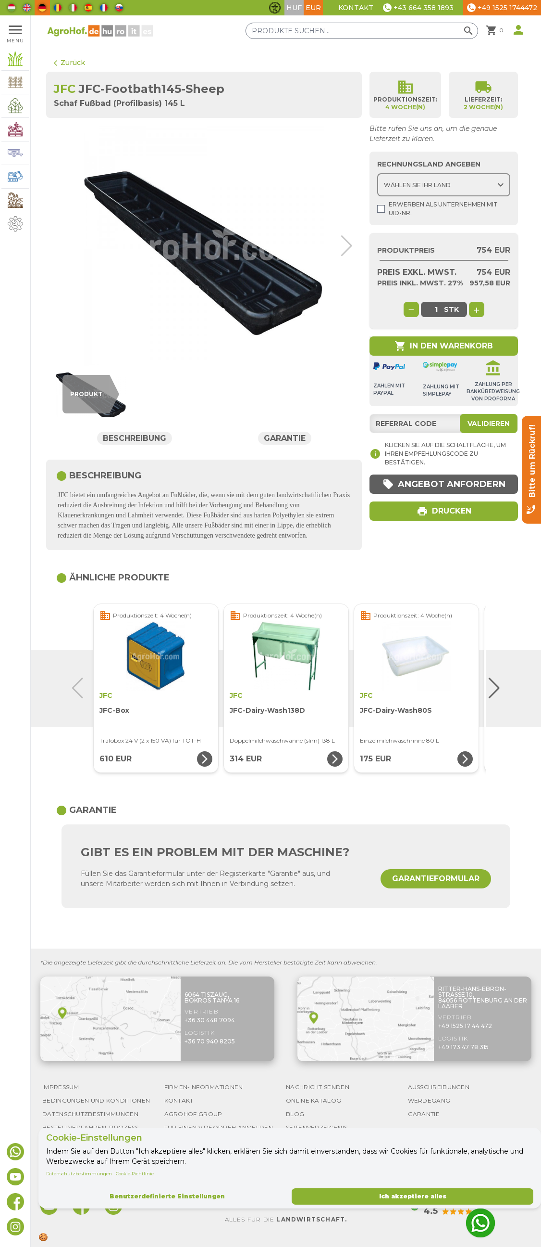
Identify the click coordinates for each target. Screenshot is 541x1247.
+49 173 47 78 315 (463, 1047)
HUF (294, 7)
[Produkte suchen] (362, 31)
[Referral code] (443, 423)
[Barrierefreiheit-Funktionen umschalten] (275, 7)
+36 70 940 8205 (209, 1041)
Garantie (285, 438)
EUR (313, 7)
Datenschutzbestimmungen (79, 1173)
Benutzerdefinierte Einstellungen (167, 1196)
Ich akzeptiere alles (412, 1196)
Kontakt (355, 7)
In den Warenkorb (443, 346)
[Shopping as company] (381, 209)
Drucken (444, 511)
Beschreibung (134, 438)
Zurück (69, 62)
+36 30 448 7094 (209, 1020)
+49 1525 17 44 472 (465, 1025)
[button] (346, 246)
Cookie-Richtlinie (135, 1173)
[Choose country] (443, 184)
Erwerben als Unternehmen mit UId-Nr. (437, 209)
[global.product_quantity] (436, 309)
